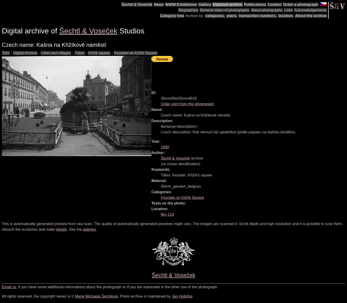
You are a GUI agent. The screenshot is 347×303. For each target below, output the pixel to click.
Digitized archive (227, 5)
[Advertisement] (236, 74)
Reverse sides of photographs (225, 10)
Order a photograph (300, 5)
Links (288, 10)
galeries (89, 229)
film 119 (167, 214)
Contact (275, 5)
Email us (9, 287)
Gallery (204, 5)
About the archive (311, 16)
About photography (267, 10)
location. (286, 16)
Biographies (188, 10)
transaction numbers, (258, 16)
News (159, 5)
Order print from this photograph (187, 104)
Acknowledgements (310, 10)
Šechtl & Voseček (137, 5)
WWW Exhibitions (181, 5)
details (61, 229)
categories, (215, 16)
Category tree (172, 16)
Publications (255, 5)
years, (231, 16)
